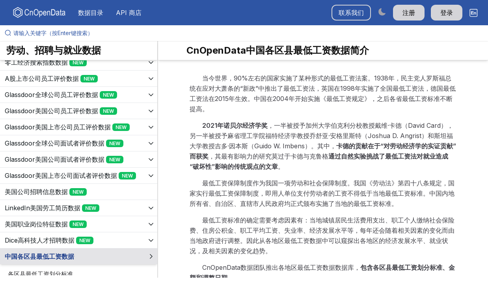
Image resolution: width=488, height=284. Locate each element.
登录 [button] (446, 13)
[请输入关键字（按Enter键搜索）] (247, 33)
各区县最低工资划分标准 (40, 274)
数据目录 (90, 13)
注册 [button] (408, 13)
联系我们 (351, 13)
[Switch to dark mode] (382, 11)
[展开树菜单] (78, 62)
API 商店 (129, 13)
